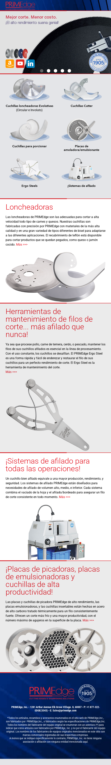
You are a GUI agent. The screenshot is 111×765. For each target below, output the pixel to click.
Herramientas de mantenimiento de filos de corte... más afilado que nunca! (49, 323)
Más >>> (21, 244)
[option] (55, 42)
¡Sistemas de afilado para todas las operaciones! (48, 465)
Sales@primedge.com (64, 710)
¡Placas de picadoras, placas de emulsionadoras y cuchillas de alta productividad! (53, 581)
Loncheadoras (29, 207)
